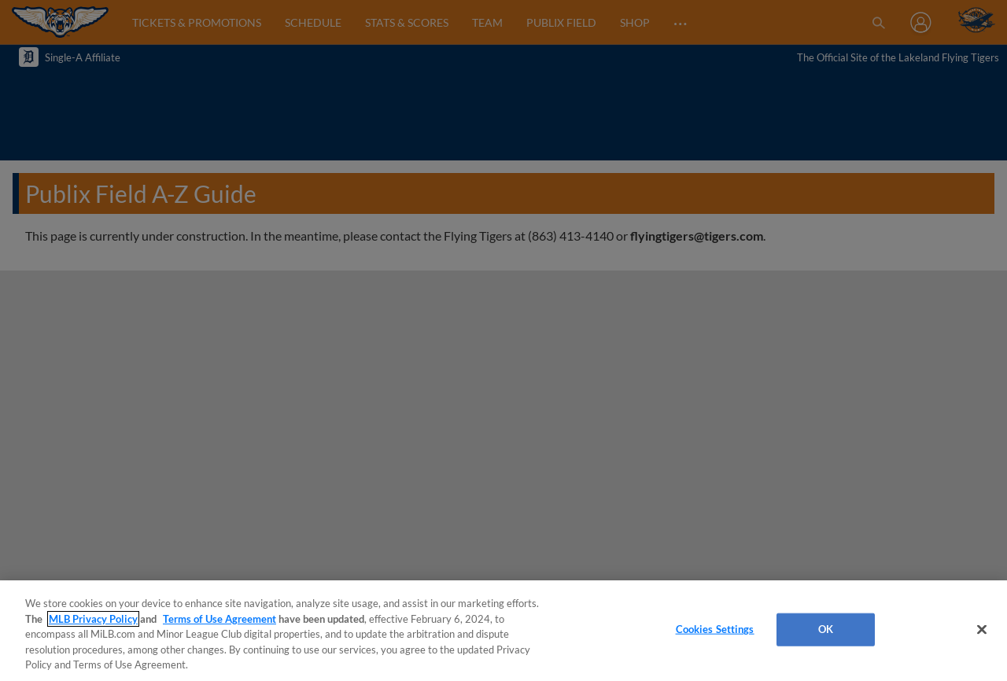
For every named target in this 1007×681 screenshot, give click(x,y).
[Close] (982, 630)
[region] (503, 630)
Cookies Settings (715, 629)
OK (825, 629)
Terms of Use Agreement (219, 619)
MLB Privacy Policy (93, 619)
